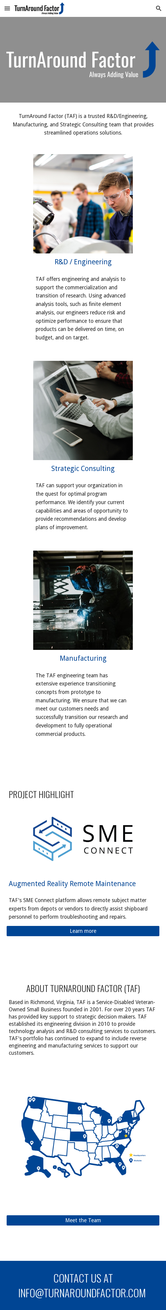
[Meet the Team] (83, 1220)
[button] (7, 8)
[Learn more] (83, 931)
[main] (82, 125)
